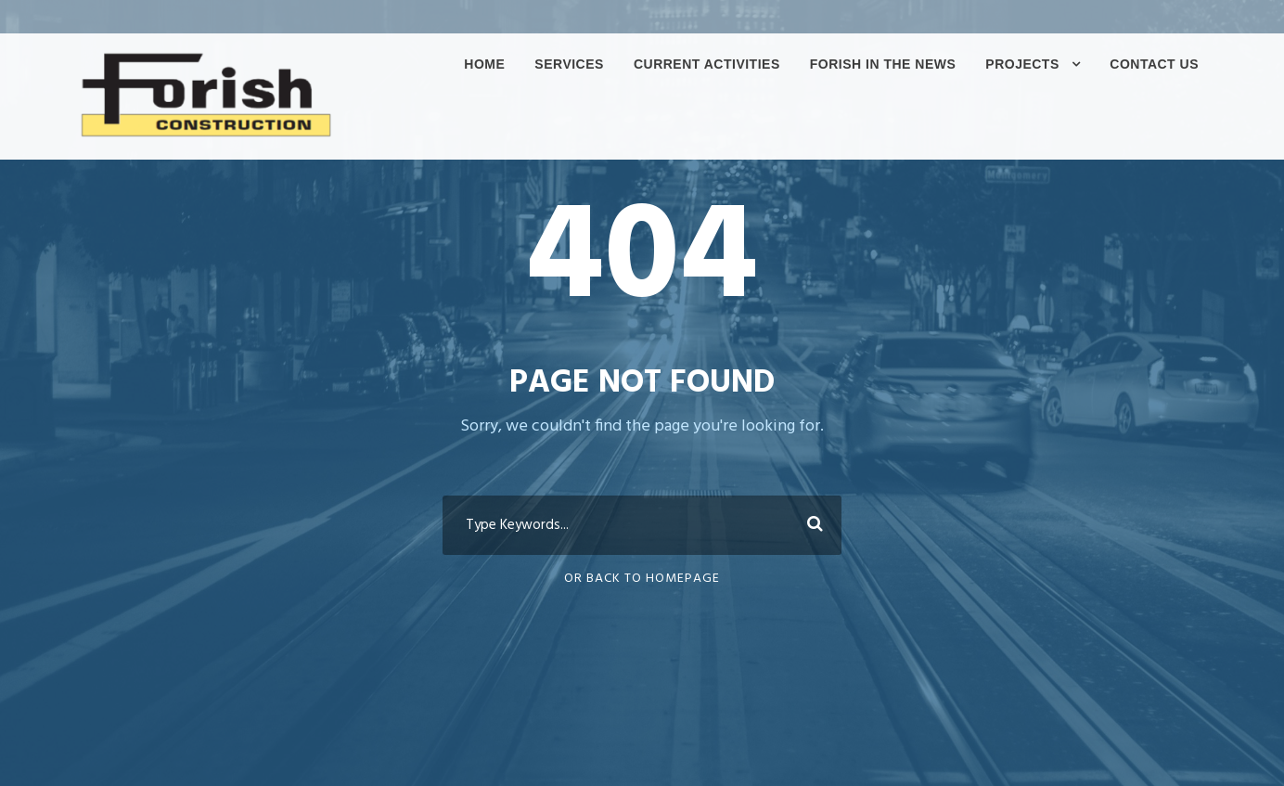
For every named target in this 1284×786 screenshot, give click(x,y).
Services (569, 64)
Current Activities (707, 64)
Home (484, 64)
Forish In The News (883, 64)
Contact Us (1154, 64)
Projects (1022, 64)
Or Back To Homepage (642, 578)
